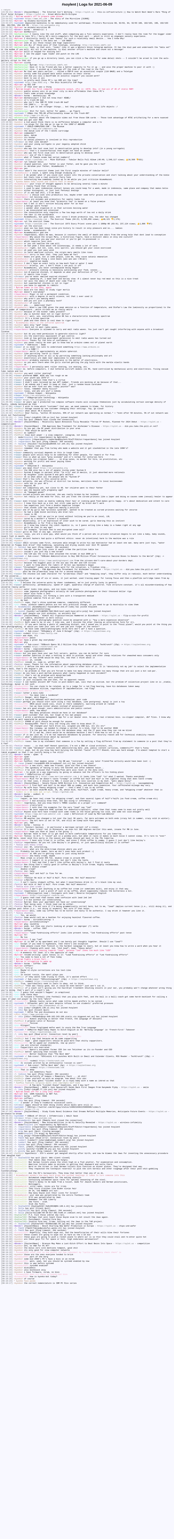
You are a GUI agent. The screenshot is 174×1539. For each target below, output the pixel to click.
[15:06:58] (7, 773)
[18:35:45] (7, 704)
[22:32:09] (7, 240)
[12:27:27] (7, 1206)
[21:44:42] (7, 493)
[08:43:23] (7, 1328)
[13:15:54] (7, 1164)
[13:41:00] (7, 979)
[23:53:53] (7, 20)
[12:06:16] (7, 1259)
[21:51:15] (7, 461)
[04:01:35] (7, 1446)
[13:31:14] (7, 1090)
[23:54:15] (7, 18)
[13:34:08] (7, 1045)
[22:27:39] (7, 282)
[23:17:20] (7, 129)
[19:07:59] (7, 678)
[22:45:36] (7, 155)
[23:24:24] (7, 105)
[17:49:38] (7, 725)
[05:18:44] (7, 1380)
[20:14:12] (7, 575)
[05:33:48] (7, 1354)
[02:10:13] (7, 1475)
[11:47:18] (7, 1283)
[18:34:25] (7, 712)
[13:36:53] (7, 1019)
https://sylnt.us (84, 12)
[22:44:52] (7, 171)
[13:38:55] (7, 1005)
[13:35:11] (7, 1032)
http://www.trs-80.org (36, 137)
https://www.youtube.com (35, 1214)
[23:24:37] (7, 97)
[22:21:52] (7, 366)
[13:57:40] (7, 929)
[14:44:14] (7, 823)
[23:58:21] (7, 12)
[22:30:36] (7, 250)
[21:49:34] (7, 477)
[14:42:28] (7, 836)
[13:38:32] (7, 1008)
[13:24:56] (7, 1140)
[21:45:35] (7, 490)
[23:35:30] (7, 68)
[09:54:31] (7, 1317)
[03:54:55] (7, 1454)
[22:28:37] (7, 271)
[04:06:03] (7, 1431)
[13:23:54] (7, 1143)
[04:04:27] (7, 1444)
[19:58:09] (7, 630)
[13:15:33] (7, 1166)
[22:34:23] (7, 221)
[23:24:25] (7, 102)
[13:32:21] (7, 1077)
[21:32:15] (7, 498)
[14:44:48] (7, 821)
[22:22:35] (7, 350)
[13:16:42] (7, 1161)
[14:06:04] (7, 910)
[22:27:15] (7, 292)
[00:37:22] (7, 1494)
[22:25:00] (7, 316)
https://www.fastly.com (44, 757)
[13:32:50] (7, 1066)
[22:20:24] (7, 382)
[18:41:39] (7, 691)
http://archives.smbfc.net (96, 52)
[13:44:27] (7, 958)
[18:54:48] (7, 683)
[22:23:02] (7, 343)
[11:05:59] (7, 1301)
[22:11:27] (7, 419)
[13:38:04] (7, 1013)
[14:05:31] (7, 913)
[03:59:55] (7, 1449)
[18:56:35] (7, 681)
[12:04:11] (7, 1275)
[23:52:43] (7, 39)
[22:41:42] (7, 197)
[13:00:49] (7, 1180)
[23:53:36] (7, 31)
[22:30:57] (7, 247)
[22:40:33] (7, 203)
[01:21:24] (7, 1478)
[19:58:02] (7, 633)
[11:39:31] (7, 1285)
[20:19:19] (7, 549)
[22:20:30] (7, 380)
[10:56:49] (7, 1312)
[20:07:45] (7, 599)
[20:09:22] (7, 591)
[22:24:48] (7, 319)
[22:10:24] (7, 424)
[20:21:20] (7, 538)
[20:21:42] (7, 535)
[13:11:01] (7, 1172)
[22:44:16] (7, 179)
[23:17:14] (7, 131)
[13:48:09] (7, 934)
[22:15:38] (7, 414)
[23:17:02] (7, 139)
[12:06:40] (7, 1254)
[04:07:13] (7, 1423)
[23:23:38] (7, 110)
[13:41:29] (7, 974)
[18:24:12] (7, 720)
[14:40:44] (7, 842)
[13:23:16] (7, 1145)
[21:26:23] (7, 504)
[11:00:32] (7, 1306)
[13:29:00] (7, 1119)
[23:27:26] (7, 89)
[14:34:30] (7, 868)
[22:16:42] (7, 406)
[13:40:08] (7, 987)
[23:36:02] (7, 63)
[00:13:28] (7, 1518)
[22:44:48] (7, 174)
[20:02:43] (7, 617)
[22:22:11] (7, 364)
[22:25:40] (7, 308)
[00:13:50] (7, 1512)
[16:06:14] (7, 741)
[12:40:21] (7, 1203)
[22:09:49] (7, 427)
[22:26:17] (7, 303)
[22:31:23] (7, 242)
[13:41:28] (7, 976)
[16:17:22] (7, 736)
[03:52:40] (7, 1465)
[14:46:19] (7, 813)
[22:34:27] (7, 218)
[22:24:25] (7, 324)
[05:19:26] (7, 1375)
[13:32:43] (7, 1071)
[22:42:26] (7, 192)
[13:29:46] (7, 1111)
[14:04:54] (7, 918)
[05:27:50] (7, 1357)
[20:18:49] (7, 554)
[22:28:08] (7, 279)
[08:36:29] (7, 1338)
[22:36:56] (7, 211)
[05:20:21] (7, 1362)
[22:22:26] (7, 358)
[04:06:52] (7, 1425)
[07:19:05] (7, 1341)
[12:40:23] (7, 1201)
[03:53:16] (7, 1460)
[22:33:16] (7, 229)
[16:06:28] (7, 739)
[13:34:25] (7, 1040)
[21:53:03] (7, 456)
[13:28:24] (7, 1130)
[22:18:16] (7, 403)
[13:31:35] (7, 1085)
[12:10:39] (7, 1232)
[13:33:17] (7, 1063)
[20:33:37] (7, 519)
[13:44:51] (7, 955)
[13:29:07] (7, 1116)
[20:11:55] (7, 580)
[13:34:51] (7, 1034)
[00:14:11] (7, 1510)
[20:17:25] (7, 556)
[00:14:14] (7, 1507)
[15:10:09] (7, 757)
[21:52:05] (7, 459)
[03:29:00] (7, 1470)
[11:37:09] (7, 1296)
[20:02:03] (7, 625)
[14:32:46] (7, 881)
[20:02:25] (7, 620)
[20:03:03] (7, 612)
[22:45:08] (7, 166)
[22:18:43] (7, 398)
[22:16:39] (7, 409)
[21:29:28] (7, 501)
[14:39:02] (7, 855)
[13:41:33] (7, 971)
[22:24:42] (7, 321)
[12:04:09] (7, 1277)
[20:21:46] (7, 533)
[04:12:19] (7, 1399)
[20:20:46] (7, 541)
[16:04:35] (7, 744)
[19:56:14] (7, 638)
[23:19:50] (7, 118)
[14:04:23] (7, 921)
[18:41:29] (7, 696)
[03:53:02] (7, 1462)
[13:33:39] (7, 1061)
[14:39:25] (7, 850)
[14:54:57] (7, 784)
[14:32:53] (7, 879)
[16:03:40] (7, 747)
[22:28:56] (7, 263)
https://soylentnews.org (14, 667)
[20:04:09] (7, 607)
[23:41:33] (7, 47)
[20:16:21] (7, 562)
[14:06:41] (7, 908)
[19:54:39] (7, 646)
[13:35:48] (7, 1027)
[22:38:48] (7, 205)
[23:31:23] (7, 81)
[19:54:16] (7, 649)
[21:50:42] (7, 464)
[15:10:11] (7, 755)
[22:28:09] (7, 274)
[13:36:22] (7, 1021)
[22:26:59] (7, 295)
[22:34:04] (7, 224)
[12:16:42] (7, 1222)
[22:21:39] (7, 374)
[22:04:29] (7, 440)
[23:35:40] (7, 65)
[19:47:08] (7, 665)
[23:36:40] (7, 60)
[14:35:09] (7, 865)
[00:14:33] (7, 1502)
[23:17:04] (7, 134)
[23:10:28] (7, 147)
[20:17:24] (7, 559)
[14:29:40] (7, 894)
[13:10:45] (7, 1177)
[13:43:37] (7, 968)
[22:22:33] (7, 356)
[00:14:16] (7, 1504)
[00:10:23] (7, 1534)
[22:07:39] (7, 430)
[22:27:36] (7, 287)
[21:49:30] (7, 480)
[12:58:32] (7, 1193)
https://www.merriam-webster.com (59, 929)
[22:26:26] (7, 300)
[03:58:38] (7, 1452)
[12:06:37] (7, 1256)
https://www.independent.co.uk (46, 1203)
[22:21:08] (7, 377)
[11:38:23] (7, 1291)
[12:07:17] (7, 1248)
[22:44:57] (7, 168)
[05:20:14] (7, 1372)
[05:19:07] (7, 1378)
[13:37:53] (7, 1016)
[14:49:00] (7, 797)
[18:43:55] (7, 686)
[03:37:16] (7, 1468)
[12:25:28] (7, 1209)
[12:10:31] (7, 1238)
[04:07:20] (7, 1420)
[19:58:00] (7, 636)
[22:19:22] (7, 393)
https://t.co (32, 1328)
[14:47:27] (7, 802)
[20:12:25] (7, 578)
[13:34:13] (7, 1042)
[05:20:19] (7, 1367)
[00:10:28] (7, 1531)
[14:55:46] (7, 781)
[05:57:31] (7, 1351)
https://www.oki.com (36, 20)
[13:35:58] (7, 1024)
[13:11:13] (7, 1169)
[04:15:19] (7, 1388)
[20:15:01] (7, 570)
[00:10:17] (7, 1536)
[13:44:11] (7, 963)
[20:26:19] (7, 527)
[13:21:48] (7, 1151)
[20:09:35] (7, 588)
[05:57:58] (7, 1346)
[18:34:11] (7, 715)
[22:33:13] (7, 232)
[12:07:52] (7, 1243)
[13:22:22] (7, 1148)
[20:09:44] (7, 585)
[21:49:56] (7, 469)
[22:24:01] (7, 329)
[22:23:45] (7, 335)
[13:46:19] (7, 942)
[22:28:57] (7, 261)
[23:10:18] (7, 150)
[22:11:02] (7, 422)
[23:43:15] (7, 44)
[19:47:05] (7, 670)
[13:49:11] (7, 931)
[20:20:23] (7, 543)
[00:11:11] (7, 1528)
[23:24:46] (7, 92)
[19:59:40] (7, 628)
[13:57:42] (7, 926)
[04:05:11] (7, 1433)
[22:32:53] (7, 234)
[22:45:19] (7, 160)
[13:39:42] (7, 997)
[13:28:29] (7, 1127)
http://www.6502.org (36, 97)
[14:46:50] (7, 807)
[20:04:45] (7, 601)
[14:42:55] (7, 831)
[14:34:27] (7, 871)
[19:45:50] (7, 673)
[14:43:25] (7, 828)
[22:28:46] (7, 269)
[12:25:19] (7, 1211)
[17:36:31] (7, 731)
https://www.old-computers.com (40, 152)
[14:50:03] (7, 789)
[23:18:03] (7, 123)
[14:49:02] (7, 794)
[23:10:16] (7, 152)
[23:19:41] (7, 121)
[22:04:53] (7, 438)
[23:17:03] (7, 137)
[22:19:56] (7, 387)
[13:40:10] (7, 984)
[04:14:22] (7, 1394)
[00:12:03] (7, 1526)
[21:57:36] (7, 451)
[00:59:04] (7, 1491)
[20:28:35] (7, 522)
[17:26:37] (7, 733)
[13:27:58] (7, 1132)
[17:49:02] (7, 728)
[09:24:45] (7, 1320)
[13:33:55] (7, 1056)
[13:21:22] (7, 1153)
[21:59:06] (7, 448)
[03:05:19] (7, 1473)
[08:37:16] (7, 1330)
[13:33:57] (7, 1050)
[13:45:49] (7, 945)
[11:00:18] (7, 1309)
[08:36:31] (7, 1335)
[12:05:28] (7, 1272)
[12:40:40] (7, 1198)
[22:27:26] (7, 290)
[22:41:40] (7, 200)
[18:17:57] (7, 723)
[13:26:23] (7, 1137)
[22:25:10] (7, 311)
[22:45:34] (7, 158)
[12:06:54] (7, 1251)
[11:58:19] (7, 1280)
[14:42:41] (7, 834)
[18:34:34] (7, 710)
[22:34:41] (7, 216)
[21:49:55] (7, 472)
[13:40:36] (7, 982)
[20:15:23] (7, 567)
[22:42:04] (7, 195)
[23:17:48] (7, 126)
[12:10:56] (7, 1230)
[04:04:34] (7, 1441)
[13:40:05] (7, 992)
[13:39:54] (7, 995)
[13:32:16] (7, 1079)
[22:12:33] (7, 416)
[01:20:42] (7, 1481)
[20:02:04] (7, 622)
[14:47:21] (7, 805)
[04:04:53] (7, 1436)
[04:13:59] (7, 1396)
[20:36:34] (7, 517)
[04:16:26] (7, 1386)
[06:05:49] (7, 1343)
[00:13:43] (7, 1515)
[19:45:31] (7, 675)
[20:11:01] (7, 583)
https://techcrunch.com (44, 773)
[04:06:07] (7, 1428)
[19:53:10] (7, 657)
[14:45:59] (7, 815)
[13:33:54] (7, 1058)
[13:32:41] (7, 1074)
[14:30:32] (7, 892)
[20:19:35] (7, 546)
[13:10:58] (7, 1174)
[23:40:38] (7, 52)
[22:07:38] (7, 432)
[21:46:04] (7, 488)
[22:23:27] (7, 337)
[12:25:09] (7, 1217)
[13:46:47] (7, 939)
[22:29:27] (7, 255)
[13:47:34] (7, 937)
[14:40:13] (7, 844)
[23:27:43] (7, 86)
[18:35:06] (7, 707)
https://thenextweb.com (51, 1277)
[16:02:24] (7, 752)
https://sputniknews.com (43, 1235)
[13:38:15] (7, 1011)
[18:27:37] (7, 718)
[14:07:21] (7, 902)
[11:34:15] (7, 1299)
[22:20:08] (7, 385)
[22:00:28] (7, 446)
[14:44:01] (7, 826)
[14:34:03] (7, 873)
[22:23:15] (7, 340)
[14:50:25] (7, 786)
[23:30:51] (7, 84)
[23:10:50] (7, 144)
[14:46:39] (7, 810)
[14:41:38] (7, 839)
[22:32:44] (7, 237)
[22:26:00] (7, 306)
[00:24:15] (7, 1497)
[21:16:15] (7, 509)
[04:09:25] (7, 1412)
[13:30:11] (7, 1098)
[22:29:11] (7, 258)
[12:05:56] (7, 1262)
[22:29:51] (7, 253)
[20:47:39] (7, 512)
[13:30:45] (7, 1095)
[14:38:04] (7, 857)
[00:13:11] (7, 1523)
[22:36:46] (7, 213)
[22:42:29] (7, 184)
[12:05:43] (7, 1264)
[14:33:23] (7, 876)
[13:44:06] (7, 966)
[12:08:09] (7, 1240)
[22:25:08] (7, 313)
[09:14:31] (7, 1322)
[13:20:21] (7, 1159)
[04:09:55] (7, 1409)
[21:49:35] (7, 475)
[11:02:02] (7, 1304)
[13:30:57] (7, 1093)
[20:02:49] (7, 615)
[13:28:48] (7, 1122)
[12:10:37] (7, 1235)
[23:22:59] (7, 113)
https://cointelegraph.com (48, 1174)
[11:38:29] (7, 1288)
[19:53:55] (7, 654)
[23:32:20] (7, 76)
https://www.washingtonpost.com (56, 670)
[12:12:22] (7, 1227)
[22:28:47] (7, 266)
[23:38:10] (7, 55)
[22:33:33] (7, 226)
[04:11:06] (7, 1404)
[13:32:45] (7, 1069)
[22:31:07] (7, 245)
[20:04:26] (7, 604)
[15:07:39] (7, 765)
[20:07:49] (7, 593)
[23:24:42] (7, 94)
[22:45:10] (7, 163)
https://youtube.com (36, 189)
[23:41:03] (7, 49)
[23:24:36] (7, 100)
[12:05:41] (7, 1269)
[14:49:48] (7, 791)
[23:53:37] (7, 26)
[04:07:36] (7, 1417)
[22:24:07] (7, 327)
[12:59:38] (7, 1188)
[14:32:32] (7, 884)
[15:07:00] (7, 770)
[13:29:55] (7, 1106)
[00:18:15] (7, 1499)
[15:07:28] (7, 768)
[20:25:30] (7, 530)
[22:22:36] (7, 348)
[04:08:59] (7, 1415)
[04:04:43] (7, 1438)
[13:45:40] (7, 947)
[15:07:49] (7, 762)
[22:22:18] (7, 361)
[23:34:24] (7, 73)
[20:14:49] (7, 572)
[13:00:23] (7, 1182)
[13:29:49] (7, 1108)
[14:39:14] (7, 852)
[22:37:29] (7, 208)
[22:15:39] (7, 411)
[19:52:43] (7, 659)
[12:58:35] (7, 1190)
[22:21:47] (7, 372)
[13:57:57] (7, 924)
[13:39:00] (7, 1000)
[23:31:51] (7, 78)
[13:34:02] (7, 1048)
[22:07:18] (7, 435)
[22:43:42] (7, 181)
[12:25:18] (7, 1214)
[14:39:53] (7, 847)
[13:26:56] (7, 1135)
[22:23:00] (7, 345)
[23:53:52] (7, 23)
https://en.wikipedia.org (46, 28)
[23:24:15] (7, 108)
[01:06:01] (7, 1489)
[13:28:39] (7, 1124)
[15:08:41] (7, 760)
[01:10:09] (7, 1483)
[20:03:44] (7, 609)
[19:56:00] (7, 644)
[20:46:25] (7, 514)
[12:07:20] (7, 1246)
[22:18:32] (7, 401)
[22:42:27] (7, 189)
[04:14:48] (7, 1391)
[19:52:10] (7, 662)
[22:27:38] (7, 284)
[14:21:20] (7, 897)
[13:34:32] (7, 1037)
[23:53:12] (7, 34)
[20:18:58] (7, 551)
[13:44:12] (7, 960)
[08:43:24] (7, 1325)
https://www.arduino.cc (87, 414)
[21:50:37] (7, 467)
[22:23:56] (7, 332)
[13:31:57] (7, 1082)
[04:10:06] (7, 1407)
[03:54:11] (7, 1457)
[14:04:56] (7, 916)
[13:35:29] (7, 1029)
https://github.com (63, 947)
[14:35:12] (7, 863)
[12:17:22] (7, 1219)
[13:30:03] (7, 1100)
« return (5, 10)
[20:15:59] (7, 564)
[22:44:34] (7, 176)
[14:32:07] (7, 887)
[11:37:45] (7, 1293)
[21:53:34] (7, 453)
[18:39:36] (7, 699)
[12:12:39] (7, 1225)
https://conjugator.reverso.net (47, 1071)
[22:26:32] (7, 298)
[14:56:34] (7, 776)
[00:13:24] (7, 1520)
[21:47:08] (7, 485)
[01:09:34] (7, 1486)
